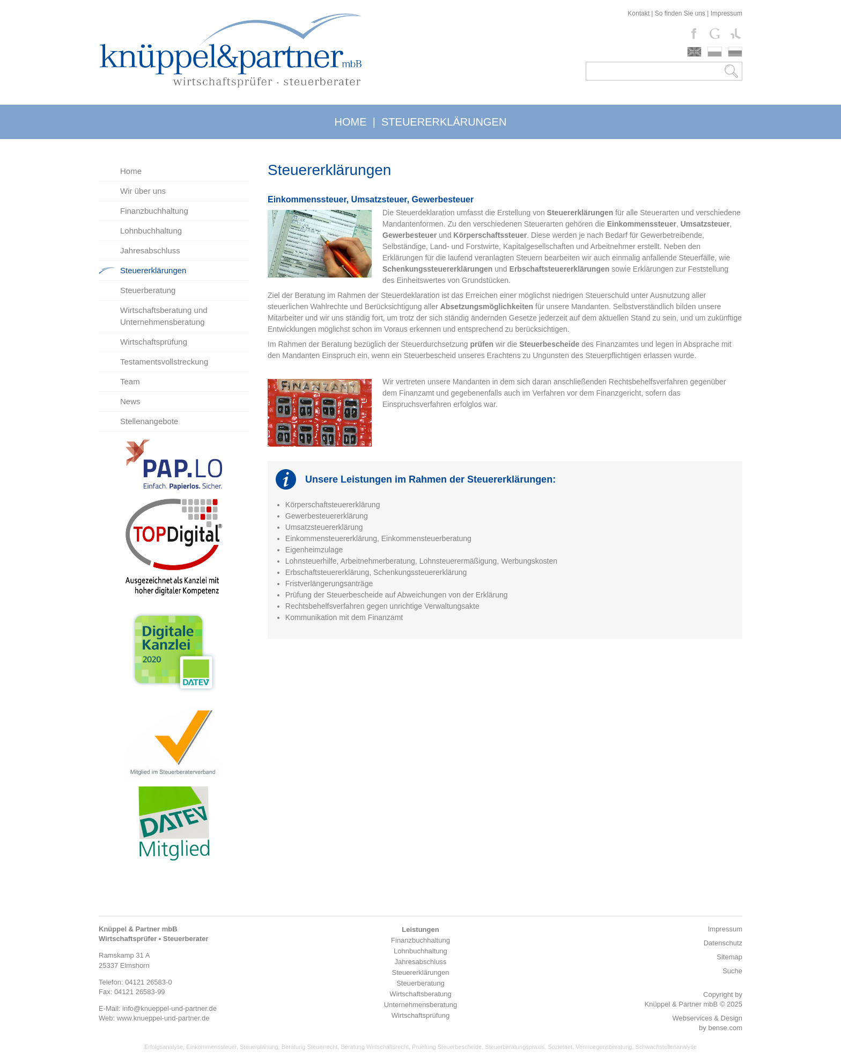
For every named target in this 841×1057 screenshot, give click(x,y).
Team (130, 381)
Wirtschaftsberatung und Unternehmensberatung (164, 315)
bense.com (725, 1028)
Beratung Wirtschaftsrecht (375, 1047)
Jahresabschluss (150, 250)
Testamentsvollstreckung (164, 361)
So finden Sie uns (680, 13)
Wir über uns (143, 190)
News (130, 401)
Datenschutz (723, 943)
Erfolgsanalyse (163, 1047)
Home (131, 171)
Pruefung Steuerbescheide (447, 1047)
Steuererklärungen (153, 270)
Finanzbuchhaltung (154, 210)
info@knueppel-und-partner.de (169, 1008)
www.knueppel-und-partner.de (163, 1018)
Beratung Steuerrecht (310, 1047)
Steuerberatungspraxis (514, 1047)
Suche (732, 971)
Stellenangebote (149, 421)
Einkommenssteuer (211, 1047)
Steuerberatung (147, 290)
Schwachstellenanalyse (666, 1047)
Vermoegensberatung (604, 1047)
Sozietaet (560, 1047)
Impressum (726, 13)
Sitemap (729, 957)
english (694, 51)
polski (714, 51)
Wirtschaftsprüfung (153, 341)
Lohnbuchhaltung (151, 230)
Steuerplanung (259, 1047)
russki (735, 51)
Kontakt (639, 13)
